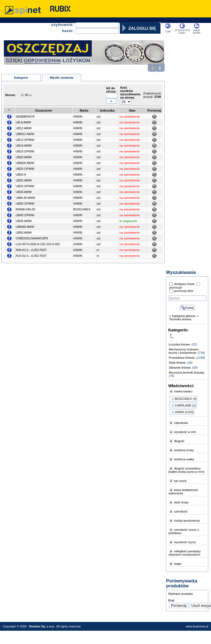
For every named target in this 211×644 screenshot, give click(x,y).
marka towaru (183, 391)
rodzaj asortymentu (187, 520)
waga (177, 563)
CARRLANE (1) (185, 405)
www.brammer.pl (197, 626)
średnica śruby (184, 450)
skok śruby (181, 502)
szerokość (181, 511)
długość (179, 441)
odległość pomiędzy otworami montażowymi (184, 553)
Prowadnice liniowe (182, 357)
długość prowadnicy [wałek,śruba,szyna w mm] (186, 470)
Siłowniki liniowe (180, 367)
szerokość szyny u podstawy (183, 531)
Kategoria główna (183, 316)
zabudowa (181, 422)
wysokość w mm (185, 432)
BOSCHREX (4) (185, 398)
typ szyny (180, 480)
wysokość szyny (185, 542)
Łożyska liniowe (179, 344)
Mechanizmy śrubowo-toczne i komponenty (183, 351)
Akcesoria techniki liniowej (186, 372)
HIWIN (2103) (184, 412)
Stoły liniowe (177, 362)
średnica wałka (184, 459)
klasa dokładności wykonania (183, 491)
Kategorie (21, 77)
